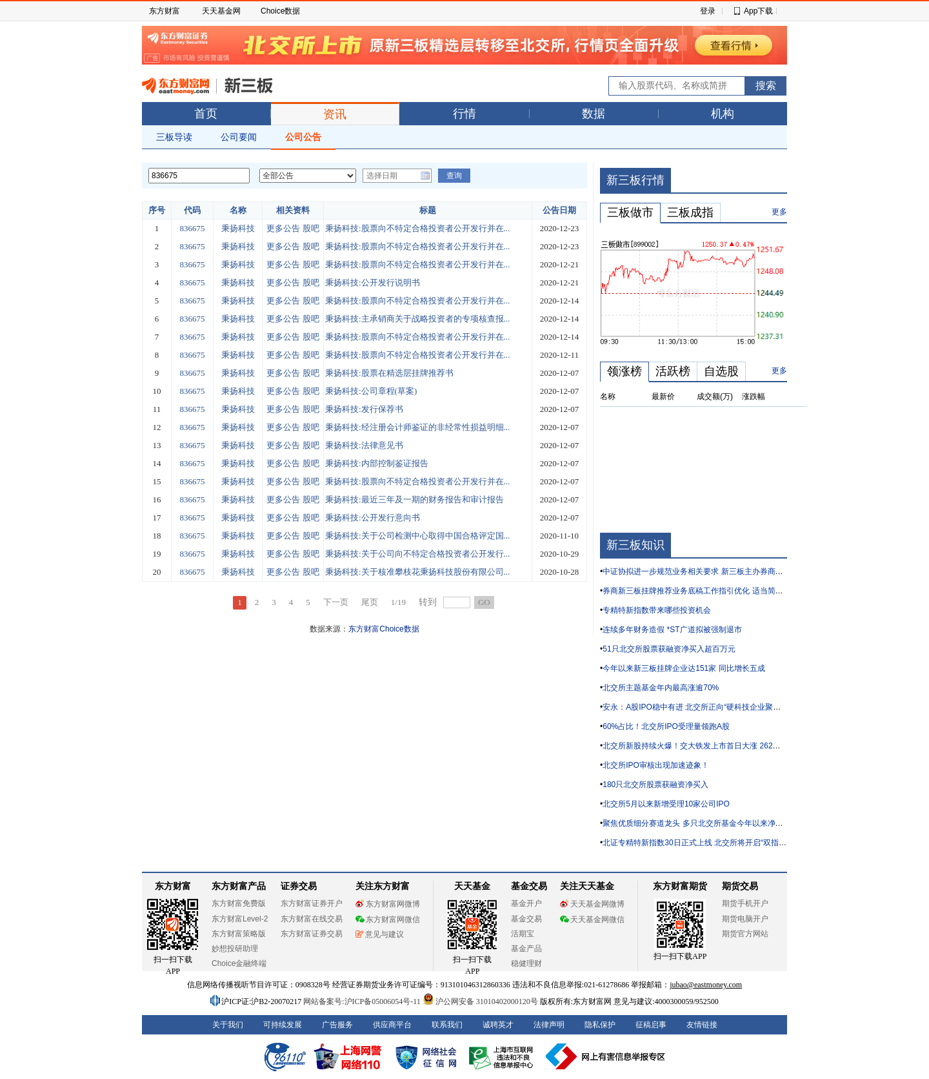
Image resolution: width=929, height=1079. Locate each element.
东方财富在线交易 (312, 918)
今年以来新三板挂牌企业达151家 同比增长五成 (683, 668)
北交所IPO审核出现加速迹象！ (656, 765)
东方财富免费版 (239, 903)
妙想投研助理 (235, 948)
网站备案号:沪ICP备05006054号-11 (363, 1001)
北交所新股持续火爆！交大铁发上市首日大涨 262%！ (695, 745)
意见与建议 (379, 934)
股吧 (311, 228)
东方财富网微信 (387, 919)
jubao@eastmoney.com (706, 984)
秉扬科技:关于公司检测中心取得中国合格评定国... (417, 535)
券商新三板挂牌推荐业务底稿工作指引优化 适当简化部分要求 (708, 590)
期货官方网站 (745, 933)
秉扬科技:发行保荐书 (364, 409)
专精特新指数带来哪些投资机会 (657, 610)
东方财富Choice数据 (383, 628)
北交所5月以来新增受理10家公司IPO (666, 803)
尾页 (369, 602)
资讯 (334, 114)
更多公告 (283, 228)
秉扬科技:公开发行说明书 (372, 282)
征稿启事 (650, 1024)
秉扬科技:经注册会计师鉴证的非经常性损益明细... (417, 427)
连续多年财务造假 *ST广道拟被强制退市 (672, 629)
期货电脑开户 (745, 918)
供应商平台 (392, 1024)
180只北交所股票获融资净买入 (655, 784)
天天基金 (472, 886)
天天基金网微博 (592, 904)
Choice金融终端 (239, 963)
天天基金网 (221, 10)
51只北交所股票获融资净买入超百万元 (669, 648)
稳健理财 (526, 963)
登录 (707, 10)
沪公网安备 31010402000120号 (480, 1001)
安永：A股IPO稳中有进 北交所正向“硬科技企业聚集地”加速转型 (712, 707)
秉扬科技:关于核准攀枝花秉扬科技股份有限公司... (417, 572)
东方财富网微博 (387, 904)
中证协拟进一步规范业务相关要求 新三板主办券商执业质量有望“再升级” (726, 571)
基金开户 (526, 903)
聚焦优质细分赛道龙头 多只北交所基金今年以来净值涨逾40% (708, 823)
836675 (192, 228)
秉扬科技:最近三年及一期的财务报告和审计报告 (414, 499)
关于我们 (227, 1024)
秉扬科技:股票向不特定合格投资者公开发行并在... (417, 228)
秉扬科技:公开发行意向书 (372, 517)
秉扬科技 (238, 228)
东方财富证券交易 (312, 933)
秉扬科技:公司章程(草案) (371, 391)
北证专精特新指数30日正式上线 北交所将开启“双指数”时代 (703, 842)
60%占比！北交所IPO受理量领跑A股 (666, 726)
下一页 (335, 602)
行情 (464, 113)
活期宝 (522, 933)
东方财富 (164, 10)
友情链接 (701, 1024)
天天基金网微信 (592, 919)
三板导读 (174, 137)
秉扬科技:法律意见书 (364, 445)
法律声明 (549, 1024)
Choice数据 (280, 10)
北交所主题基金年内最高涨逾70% (661, 687)
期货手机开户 (745, 903)
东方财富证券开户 (312, 903)
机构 (722, 113)
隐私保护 (599, 1024)
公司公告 (303, 137)
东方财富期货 (680, 886)
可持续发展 (282, 1024)
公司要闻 (239, 137)
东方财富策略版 (239, 933)
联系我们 (447, 1024)
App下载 (758, 10)
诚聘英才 (498, 1024)
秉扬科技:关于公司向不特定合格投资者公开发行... (417, 554)
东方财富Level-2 (240, 918)
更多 (779, 211)
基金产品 (526, 948)
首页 (205, 113)
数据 (593, 113)
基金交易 (526, 918)
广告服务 (337, 1024)
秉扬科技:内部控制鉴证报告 (376, 463)
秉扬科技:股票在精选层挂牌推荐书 (389, 373)
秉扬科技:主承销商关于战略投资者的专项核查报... (417, 319)
